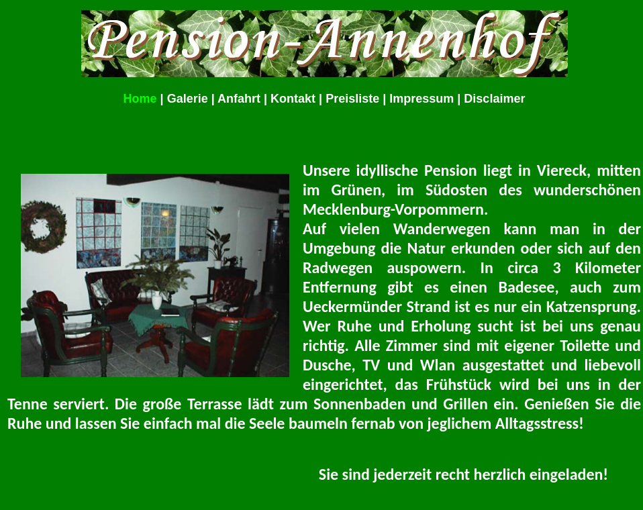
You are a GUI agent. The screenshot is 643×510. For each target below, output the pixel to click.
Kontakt (292, 98)
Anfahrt (238, 98)
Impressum (421, 98)
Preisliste (352, 98)
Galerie (187, 98)
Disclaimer (494, 98)
